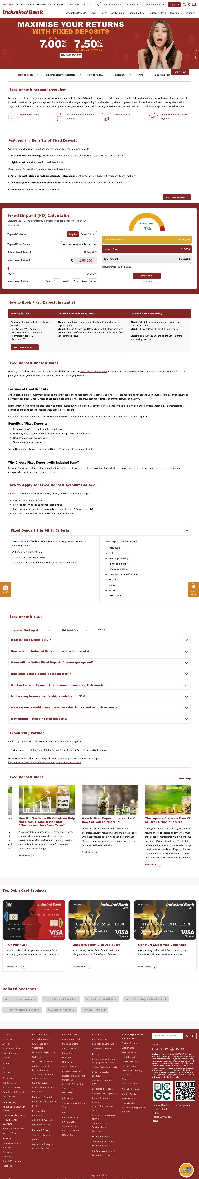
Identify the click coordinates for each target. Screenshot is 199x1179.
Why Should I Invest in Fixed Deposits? (39, 719)
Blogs (124, 1079)
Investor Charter (40, 1111)
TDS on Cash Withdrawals (104, 1067)
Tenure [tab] (101, 629)
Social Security (129, 1098)
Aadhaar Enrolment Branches (12, 1145)
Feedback (7, 1166)
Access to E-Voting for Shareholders (72, 1086)
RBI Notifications (70, 1117)
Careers (6, 1057)
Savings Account (130, 1043)
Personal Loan (129, 1052)
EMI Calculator (9, 1083)
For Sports (7, 1072)
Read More (13, 859)
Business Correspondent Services (134, 1109)
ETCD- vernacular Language (100, 1074)
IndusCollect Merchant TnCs (103, 1108)
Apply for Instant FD (177, 197)
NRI (50, 4)
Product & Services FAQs (14, 1128)
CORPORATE (73, 4)
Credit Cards (128, 1048)
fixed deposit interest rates (93, 371)
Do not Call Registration (44, 1052)
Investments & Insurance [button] (182, 13)
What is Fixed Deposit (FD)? (31, 640)
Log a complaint (112, 4)
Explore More (13, 966)
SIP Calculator (9, 1096)
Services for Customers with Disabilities (43, 1076)
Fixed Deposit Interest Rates (124, 75)
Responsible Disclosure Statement (73, 1078)
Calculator (65, 75)
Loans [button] (104, 13)
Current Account (130, 1061)
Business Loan (129, 1066)
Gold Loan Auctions (101, 1048)
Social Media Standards (103, 1089)
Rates (35, 1139)
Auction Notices (99, 1039)
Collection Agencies (71, 1071)
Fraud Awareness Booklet (44, 1101)
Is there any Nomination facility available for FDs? (48, 696)
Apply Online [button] (117, 13)
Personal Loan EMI (11, 1087)
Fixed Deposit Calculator (14, 1092)
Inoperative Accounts (42, 1097)
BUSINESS (59, 4)
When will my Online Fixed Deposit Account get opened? (52, 662)
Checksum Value (130, 1083)
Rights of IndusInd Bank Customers (44, 1089)
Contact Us (7, 1156)
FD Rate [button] (5, 589)
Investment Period (17, 281)
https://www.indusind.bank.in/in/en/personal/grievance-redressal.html (44, 762)
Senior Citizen (88, 234)
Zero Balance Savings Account (132, 1072)
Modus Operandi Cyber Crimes (13, 1109)
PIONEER (41, 4)
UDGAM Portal (69, 1135)
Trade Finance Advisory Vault (73, 1105)
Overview (8, 75)
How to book (90, 75)
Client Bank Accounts (42, 1120)
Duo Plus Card (17, 945)
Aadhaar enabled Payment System (40, 1068)
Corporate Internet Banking (101, 1100)
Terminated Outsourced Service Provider (103, 1143)
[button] (194, 4)
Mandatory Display (41, 1124)
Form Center (8, 1152)
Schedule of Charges (42, 1135)
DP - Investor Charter (42, 1061)
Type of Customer (17, 234)
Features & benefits (36, 75)
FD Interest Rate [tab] (70, 630)
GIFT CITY (87, 4)
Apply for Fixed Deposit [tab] (26, 630)
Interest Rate (21, 169)
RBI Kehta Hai (68, 1122)
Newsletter (67, 1092)
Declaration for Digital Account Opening (43, 1146)
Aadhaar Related (70, 1048)
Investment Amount (18, 260)
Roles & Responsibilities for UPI (103, 1117)
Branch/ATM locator (12, 1161)
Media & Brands (10, 1053)
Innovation (67, 1053)
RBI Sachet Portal (40, 1039)
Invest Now (146, 275)
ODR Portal (67, 1062)
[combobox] (79, 244)
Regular (73, 234)
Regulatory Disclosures (13, 1115)
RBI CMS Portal (39, 1083)
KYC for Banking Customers (40, 1046)
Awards (6, 1044)
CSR (4, 1068)
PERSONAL (7, 4)
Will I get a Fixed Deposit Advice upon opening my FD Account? (57, 685)
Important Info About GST (102, 1082)
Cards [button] (93, 13)
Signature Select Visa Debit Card (96, 945)
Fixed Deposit (128, 1057)
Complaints (38, 1115)
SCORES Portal (69, 1066)
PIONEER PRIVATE (25, 4)
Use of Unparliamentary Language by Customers (104, 1061)
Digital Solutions (70, 1044)
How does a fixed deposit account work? (41, 674)
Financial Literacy (130, 1103)
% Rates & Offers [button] (157, 13)
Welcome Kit (38, 1057)
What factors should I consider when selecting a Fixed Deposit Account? (64, 708)
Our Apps (66, 1057)
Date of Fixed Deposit (19, 252)
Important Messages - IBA (104, 1093)
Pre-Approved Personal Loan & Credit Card (103, 1153)
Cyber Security (9, 1102)
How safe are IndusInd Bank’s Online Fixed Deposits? (50, 651)
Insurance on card (71, 1039)
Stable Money (37, 750)
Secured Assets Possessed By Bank (71, 1128)
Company (7, 1039)
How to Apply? (160, 75)
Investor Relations (11, 1048)
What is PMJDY (129, 1094)
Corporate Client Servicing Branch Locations (100, 1127)
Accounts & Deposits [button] (76, 13)
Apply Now (180, 72)
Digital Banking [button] (137, 13)
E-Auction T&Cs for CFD (103, 1044)
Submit (190, 1036)
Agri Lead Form (9, 1133)
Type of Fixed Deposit (19, 244)
